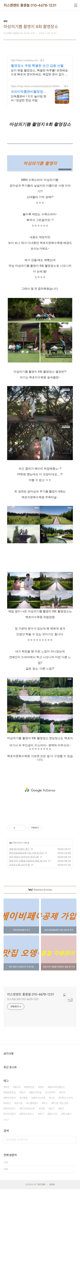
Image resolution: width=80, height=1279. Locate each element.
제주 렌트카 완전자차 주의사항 (24, 946)
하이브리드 (10, 1198)
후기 (41, 1203)
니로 (53, 1187)
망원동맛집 (10, 1182)
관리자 (52, 1274)
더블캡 (24, 1187)
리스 (45, 1193)
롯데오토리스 (27, 1203)
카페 (43, 1198)
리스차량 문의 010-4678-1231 (23, 1089)
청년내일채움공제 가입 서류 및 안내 (26, 942)
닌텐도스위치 (66, 1187)
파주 (23, 1182)
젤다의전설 (36, 1182)
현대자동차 (10, 1187)
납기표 (19, 1193)
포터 (42, 1176)
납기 (52, 1198)
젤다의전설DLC (57, 1176)
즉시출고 (67, 1203)
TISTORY (41, 1274)
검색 (72, 1229)
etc (10, 932)
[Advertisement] (40, 101)
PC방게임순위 (28, 1198)
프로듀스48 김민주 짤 (19, 954)
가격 (63, 1182)
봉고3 (17, 1176)
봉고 (62, 1198)
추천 (7, 1176)
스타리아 (51, 1182)
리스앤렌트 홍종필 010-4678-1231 (30, 5)
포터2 (8, 1193)
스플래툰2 (33, 1193)
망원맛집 (30, 1176)
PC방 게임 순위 (60, 1193)
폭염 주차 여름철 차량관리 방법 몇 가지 (28, 950)
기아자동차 (10, 1203)
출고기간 (53, 1203)
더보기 (6, 1209)
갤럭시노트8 (39, 1187)
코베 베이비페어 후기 (19, 939)
